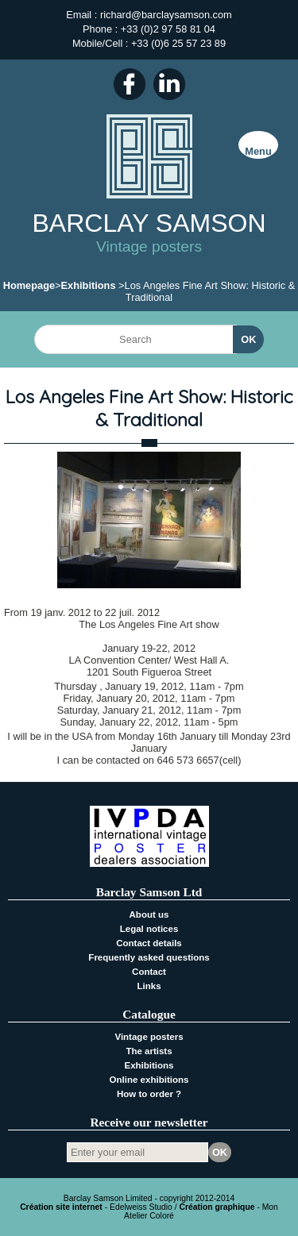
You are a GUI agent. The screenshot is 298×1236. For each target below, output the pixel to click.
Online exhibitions (149, 1079)
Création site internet (61, 1207)
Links (149, 986)
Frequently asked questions (148, 957)
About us (149, 914)
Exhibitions (88, 285)
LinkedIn (169, 84)
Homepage (29, 285)
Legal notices (149, 929)
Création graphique (217, 1207)
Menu (258, 151)
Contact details (149, 943)
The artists (149, 1051)
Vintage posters (148, 1037)
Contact (149, 971)
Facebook (129, 84)
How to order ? (149, 1094)
